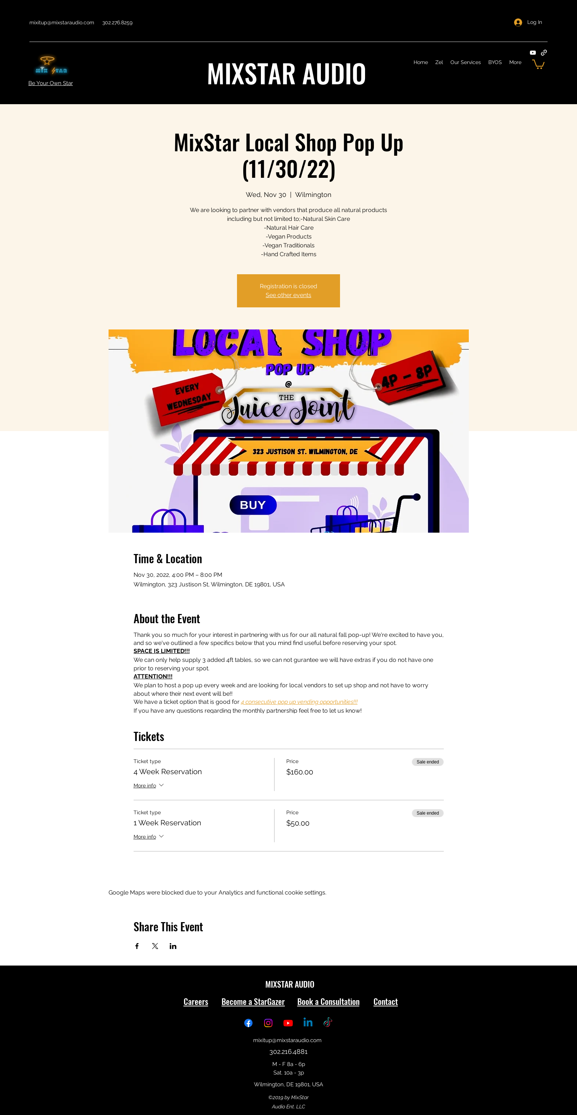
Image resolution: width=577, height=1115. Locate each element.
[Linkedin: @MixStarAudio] (308, 1022)
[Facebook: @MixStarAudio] (248, 1022)
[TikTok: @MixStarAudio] (327, 1022)
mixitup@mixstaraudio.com (61, 22)
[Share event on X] (155, 946)
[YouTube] (533, 52)
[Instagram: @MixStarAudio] (268, 1022)
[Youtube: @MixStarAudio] (288, 1022)
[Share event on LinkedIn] (173, 946)
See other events (288, 295)
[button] (538, 64)
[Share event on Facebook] (137, 946)
